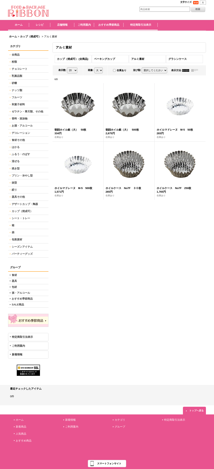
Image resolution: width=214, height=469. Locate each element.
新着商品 (21, 426)
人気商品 (21, 433)
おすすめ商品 (23, 440)
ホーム (20, 419)
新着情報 (17, 354)
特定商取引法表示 (22, 336)
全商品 (16, 54)
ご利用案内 (18, 345)
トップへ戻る (196, 410)
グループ (120, 426)
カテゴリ (120, 419)
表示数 (62, 70)
